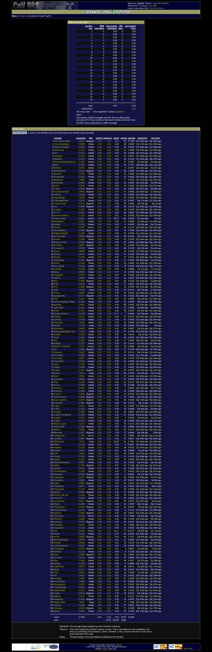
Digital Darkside (61, 233)
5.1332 (82, 444)
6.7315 (82, 465)
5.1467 (82, 525)
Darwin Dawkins (61, 215)
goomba (57, 305)
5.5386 (82, 322)
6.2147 (82, 296)
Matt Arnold (59, 427)
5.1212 (82, 409)
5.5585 (82, 543)
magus (57, 421)
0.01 (100, 141)
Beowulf (57, 174)
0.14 (109, 260)
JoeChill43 (58, 361)
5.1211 (82, 308)
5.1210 (82, 459)
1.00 (100, 314)
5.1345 (82, 174)
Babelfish (58, 159)
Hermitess (58, 328)
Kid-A (56, 376)
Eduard (57, 254)
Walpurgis (58, 599)
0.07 (109, 206)
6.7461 (82, 260)
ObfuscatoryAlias (61, 462)
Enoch (57, 263)
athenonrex (59, 150)
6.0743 (82, 549)
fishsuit (57, 278)
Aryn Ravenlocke (61, 144)
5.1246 (82, 578)
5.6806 (82, 328)
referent (57, 513)
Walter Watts (59, 602)
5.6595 (82, 430)
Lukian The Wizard (62, 415)
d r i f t (57, 212)
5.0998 (82, 144)
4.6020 (82, 293)
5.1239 (82, 382)
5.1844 (82, 498)
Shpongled (59, 549)
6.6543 (82, 189)
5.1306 (82, 355)
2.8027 (82, 358)
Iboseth (57, 334)
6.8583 (82, 492)
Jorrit (56, 364)
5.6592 (82, 278)
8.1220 (82, 516)
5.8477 (82, 486)
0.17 (109, 507)
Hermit (57, 325)
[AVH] (56, 611)
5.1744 (82, 150)
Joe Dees (58, 358)
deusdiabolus (60, 230)
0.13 (109, 272)
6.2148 (82, 171)
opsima (57, 468)
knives (57, 385)
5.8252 (82, 376)
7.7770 (82, 325)
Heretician (58, 322)
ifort (55, 340)
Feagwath (58, 275)
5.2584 (82, 147)
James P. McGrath (62, 346)
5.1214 (82, 489)
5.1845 (82, 239)
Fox (55, 287)
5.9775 (82, 540)
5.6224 (82, 183)
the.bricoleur (59, 581)
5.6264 (82, 453)
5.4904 (82, 367)
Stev (56, 560)
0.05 (109, 290)
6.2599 (82, 513)
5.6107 (82, 254)
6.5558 (82, 242)
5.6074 (82, 572)
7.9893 (82, 180)
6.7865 (82, 403)
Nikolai (57, 450)
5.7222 (82, 224)
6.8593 (82, 236)
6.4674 (82, 400)
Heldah (57, 317)
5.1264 (82, 495)
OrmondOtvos (60, 471)
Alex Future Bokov (62, 141)
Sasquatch (59, 528)
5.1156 (82, 233)
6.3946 (82, 394)
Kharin (57, 373)
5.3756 (82, 319)
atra (56, 153)
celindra (57, 195)
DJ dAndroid (59, 236)
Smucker (58, 557)
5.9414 (82, 305)
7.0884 (82, 581)
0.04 (109, 180)
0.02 (100, 319)
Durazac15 (59, 248)
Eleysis (57, 257)
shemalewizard (60, 546)
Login (155, 3)
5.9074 (82, 566)
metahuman (59, 436)
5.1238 (82, 364)
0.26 (109, 492)
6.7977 (82, 433)
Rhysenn (58, 519)
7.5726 (82, 290)
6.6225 (82, 141)
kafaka (57, 367)
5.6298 (82, 195)
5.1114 (82, 153)
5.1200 (82, 412)
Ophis (56, 465)
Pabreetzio (59, 480)
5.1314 (82, 590)
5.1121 (82, 406)
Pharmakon (59, 489)
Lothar (57, 409)
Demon (57, 227)
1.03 (109, 516)
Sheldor (57, 543)
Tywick (57, 593)
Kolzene (57, 388)
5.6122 (82, 352)
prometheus (59, 501)
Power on (58, 498)
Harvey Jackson (61, 314)
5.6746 (82, 248)
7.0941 (82, 373)
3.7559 (82, 436)
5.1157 (82, 156)
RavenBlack (59, 507)
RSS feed (188, 649)
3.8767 (82, 227)
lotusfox (57, 412)
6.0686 (82, 287)
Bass (56, 165)
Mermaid (58, 433)
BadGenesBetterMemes (64, 162)
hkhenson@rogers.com (64, 331)
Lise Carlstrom (60, 400)
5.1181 (82, 299)
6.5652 (82, 554)
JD (55, 349)
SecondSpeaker (61, 540)
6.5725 (82, 522)
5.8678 (82, 272)
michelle (57, 438)
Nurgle (57, 456)
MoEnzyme (59, 441)
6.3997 (82, 438)
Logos (57, 406)
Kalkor (57, 370)
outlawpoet (59, 477)
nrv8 (56, 453)
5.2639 (82, 385)
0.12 (109, 141)
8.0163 (82, 531)
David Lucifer (60, 218)
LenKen (57, 394)
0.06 (109, 192)
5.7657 (82, 275)
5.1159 (82, 263)
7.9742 (82, 441)
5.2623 (82, 186)
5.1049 (82, 560)
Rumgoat (58, 525)
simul (56, 554)
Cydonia (57, 209)
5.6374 (82, 468)
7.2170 (82, 331)
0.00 (134, 109)
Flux (56, 281)
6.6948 (82, 397)
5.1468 (82, 391)
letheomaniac (60, 397)
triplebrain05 (59, 590)
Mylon (56, 444)
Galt (56, 299)
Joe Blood (58, 355)
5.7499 (82, 415)
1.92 (109, 314)
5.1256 (82, 456)
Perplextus (59, 486)
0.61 (109, 602)
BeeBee (57, 168)
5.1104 (82, 177)
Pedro (56, 483)
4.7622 (82, 361)
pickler (57, 492)
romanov (58, 522)
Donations (22, 16)
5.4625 (82, 450)
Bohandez (58, 183)
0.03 (100, 227)
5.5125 (82, 200)
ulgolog (57, 596)
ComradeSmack (61, 200)
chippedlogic (59, 198)
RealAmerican (60, 510)
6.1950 (82, 599)
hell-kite (57, 319)
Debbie (57, 224)
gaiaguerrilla (59, 296)
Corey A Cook (60, 203)
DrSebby (58, 245)
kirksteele (58, 379)
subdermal (58, 566)
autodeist (58, 156)
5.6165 (82, 198)
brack (56, 186)
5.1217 (82, 343)
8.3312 (82, 218)
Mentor (57, 430)
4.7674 (82, 346)
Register (165, 3)
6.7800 (82, 349)
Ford (56, 284)
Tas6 (56, 572)
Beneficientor (60, 171)
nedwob (57, 447)
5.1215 (82, 159)
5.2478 (82, 584)
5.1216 (82, 215)
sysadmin (119, 112)
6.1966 (82, 281)
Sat (55, 531)
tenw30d (58, 578)
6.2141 (82, 203)
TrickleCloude (60, 587)
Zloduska (58, 608)
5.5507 (82, 462)
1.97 (109, 441)
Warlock (57, 605)
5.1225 (82, 421)
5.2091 (82, 221)
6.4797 (82, 370)
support (105, 649)
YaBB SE (118, 645)
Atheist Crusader (61, 147)
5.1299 (82, 269)
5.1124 (82, 557)
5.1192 (82, 337)
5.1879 (82, 165)
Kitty (56, 382)
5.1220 (82, 302)
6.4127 (82, 501)
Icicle (56, 337)
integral (57, 343)
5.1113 (82, 528)
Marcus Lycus (60, 424)
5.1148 (82, 605)
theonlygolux (59, 584)
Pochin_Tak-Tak (61, 495)
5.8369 (82, 519)
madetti (57, 418)
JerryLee (58, 352)
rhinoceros (58, 516)
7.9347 (82, 602)
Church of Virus (156, 8)
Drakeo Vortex (60, 242)
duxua (57, 251)
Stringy (57, 563)
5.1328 (82, 563)
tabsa (56, 569)
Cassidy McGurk (61, 192)
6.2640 (82, 206)
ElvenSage (59, 260)
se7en (57, 537)
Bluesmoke (59, 177)
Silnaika (57, 552)
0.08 (100, 218)
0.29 (109, 433)
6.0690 (82, 483)
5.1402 (82, 209)
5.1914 (82, 546)
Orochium (58, 474)
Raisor (57, 504)
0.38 (109, 331)
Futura (57, 293)
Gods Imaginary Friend (64, 302)
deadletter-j (59, 221)
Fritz (56, 290)
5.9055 (82, 251)
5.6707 (82, 212)
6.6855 (82, 537)
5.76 (109, 218)
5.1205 (82, 334)
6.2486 (82, 230)
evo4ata (57, 269)
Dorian (57, 239)
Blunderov (58, 180)
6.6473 (82, 477)
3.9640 (82, 379)
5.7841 (82, 311)
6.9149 (82, 593)
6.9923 (82, 245)
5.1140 (82, 447)
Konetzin (58, 391)
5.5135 (82, 314)
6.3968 (82, 474)
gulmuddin (58, 308)
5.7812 (82, 587)
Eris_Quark (59, 266)
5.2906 (82, 480)
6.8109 (82, 608)
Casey (57, 189)
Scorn (56, 534)
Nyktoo (57, 459)
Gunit (56, 311)
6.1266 (82, 427)
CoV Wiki (152, 5)
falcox (56, 272)
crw (55, 206)
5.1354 (82, 168)
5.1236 (82, 284)
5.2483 (82, 388)
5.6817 (82, 575)
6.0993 (82, 192)
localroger (58, 403)
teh (55, 575)
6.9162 (82, 507)
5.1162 (82, 162)
